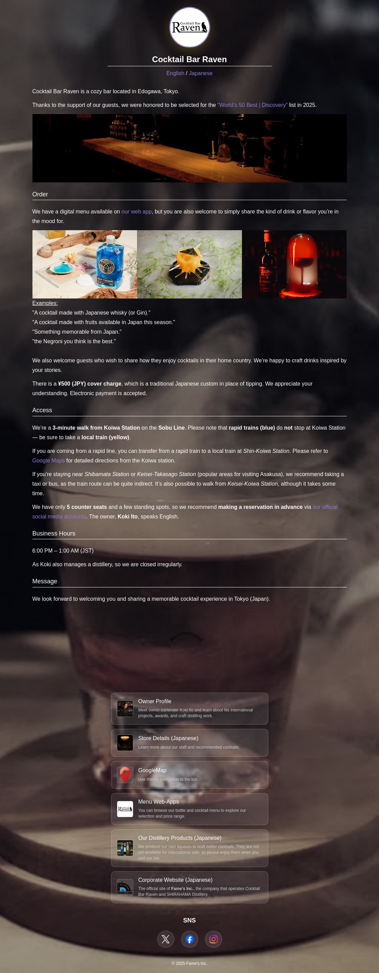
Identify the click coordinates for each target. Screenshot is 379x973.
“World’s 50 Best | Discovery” (252, 105)
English (175, 73)
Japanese (201, 73)
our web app (137, 211)
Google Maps (48, 460)
